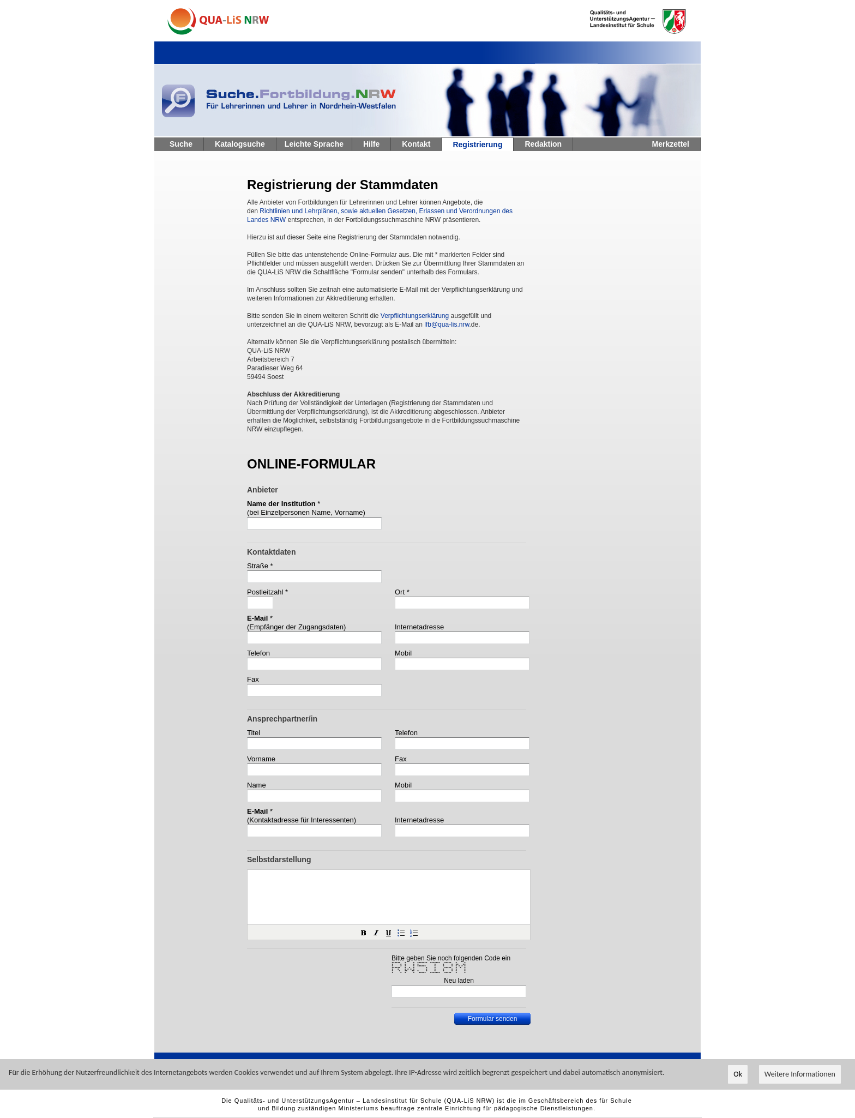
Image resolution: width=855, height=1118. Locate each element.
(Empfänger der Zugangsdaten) (296, 627)
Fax (253, 679)
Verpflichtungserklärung (415, 316)
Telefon (258, 653)
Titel (253, 733)
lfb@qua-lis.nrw (446, 324)
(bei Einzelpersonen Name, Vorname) (306, 512)
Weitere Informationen (799, 1074)
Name (256, 785)
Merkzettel (670, 144)
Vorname (261, 759)
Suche (181, 144)
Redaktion (543, 144)
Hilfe (371, 144)
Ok (737, 1074)
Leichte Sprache (314, 144)
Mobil (403, 653)
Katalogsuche (240, 144)
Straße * (260, 566)
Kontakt (416, 144)
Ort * (402, 592)
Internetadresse (419, 627)
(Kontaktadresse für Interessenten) (301, 820)
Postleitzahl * (267, 592)
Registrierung (477, 144)
